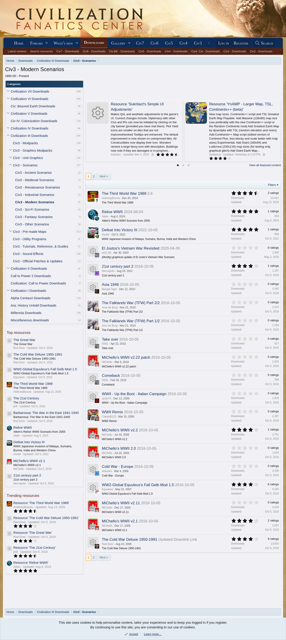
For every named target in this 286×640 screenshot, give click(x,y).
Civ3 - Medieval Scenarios (34, 180)
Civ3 (198, 43)
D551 (105, 343)
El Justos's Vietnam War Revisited (130, 248)
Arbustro (107, 471)
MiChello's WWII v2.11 (121, 503)
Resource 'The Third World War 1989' (41, 503)
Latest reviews (17, 51)
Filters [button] (272, 184)
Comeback (111, 375)
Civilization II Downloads (29, 268)
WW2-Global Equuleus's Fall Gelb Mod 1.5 (45, 369)
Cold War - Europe (117, 466)
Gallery (118, 43)
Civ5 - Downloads (150, 51)
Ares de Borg (110, 307)
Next (102, 176)
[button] (46, 43)
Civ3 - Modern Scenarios (34, 202)
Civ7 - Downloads (67, 51)
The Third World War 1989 (33, 384)
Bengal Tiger (109, 289)
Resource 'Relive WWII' (30, 562)
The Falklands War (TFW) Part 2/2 (131, 303)
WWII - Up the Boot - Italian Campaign (134, 394)
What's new (63, 43)
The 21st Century (26, 398)
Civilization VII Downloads (30, 91)
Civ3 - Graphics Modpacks (32, 150)
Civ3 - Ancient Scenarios (33, 172)
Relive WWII (22, 427)
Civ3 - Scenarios (25, 165)
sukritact (116, 154)
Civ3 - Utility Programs (29, 239)
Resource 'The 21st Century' (34, 547)
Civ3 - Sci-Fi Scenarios (32, 209)
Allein (105, 216)
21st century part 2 (27, 475)
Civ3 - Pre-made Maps (29, 231)
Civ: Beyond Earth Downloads (33, 106)
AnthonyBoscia (111, 198)
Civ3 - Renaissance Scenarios (37, 187)
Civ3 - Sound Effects (28, 254)
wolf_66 (106, 252)
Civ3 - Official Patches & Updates (37, 261)
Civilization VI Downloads (29, 99)
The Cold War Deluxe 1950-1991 (37, 354)
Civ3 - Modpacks (25, 143)
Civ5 (169, 43)
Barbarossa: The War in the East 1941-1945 (46, 413)
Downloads (94, 42)
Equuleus (107, 489)
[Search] (263, 43)
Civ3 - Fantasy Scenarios (34, 217)
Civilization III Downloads (29, 136)
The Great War (24, 340)
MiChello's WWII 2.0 (119, 448)
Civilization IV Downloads (29, 128)
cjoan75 (106, 398)
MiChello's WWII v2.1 (29, 461)
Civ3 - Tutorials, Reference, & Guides (40, 246)
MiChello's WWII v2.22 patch (126, 357)
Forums (36, 43)
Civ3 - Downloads (234, 51)
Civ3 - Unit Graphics (28, 158)
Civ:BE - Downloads (122, 51)
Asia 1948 (110, 284)
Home (18, 43)
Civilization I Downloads (28, 290)
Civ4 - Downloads (176, 51)
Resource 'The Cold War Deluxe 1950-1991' (46, 518)
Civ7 (140, 43)
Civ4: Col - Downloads (205, 51)
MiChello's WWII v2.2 (120, 430)
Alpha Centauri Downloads (30, 298)
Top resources (19, 333)
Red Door (107, 544)
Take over (110, 339)
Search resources (41, 51)
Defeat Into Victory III (29, 442)
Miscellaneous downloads (30, 320)
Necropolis (108, 271)
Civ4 (183, 43)
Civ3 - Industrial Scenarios (34, 195)
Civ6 (154, 43)
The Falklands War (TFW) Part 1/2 (131, 321)
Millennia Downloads (26, 313)
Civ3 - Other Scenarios (32, 224)
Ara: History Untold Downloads (33, 305)
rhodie (105, 234)
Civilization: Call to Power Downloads (38, 283)
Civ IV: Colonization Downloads (34, 121)
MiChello (107, 362)
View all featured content (265, 165)
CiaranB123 (109, 416)
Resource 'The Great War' (32, 532)
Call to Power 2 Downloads (31, 276)
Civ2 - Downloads (261, 51)
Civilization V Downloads (29, 113)
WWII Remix (112, 412)
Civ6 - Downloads (94, 51)
